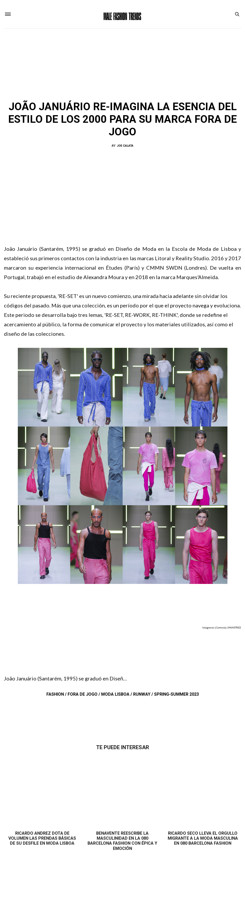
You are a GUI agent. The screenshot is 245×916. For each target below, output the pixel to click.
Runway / (143, 695)
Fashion (101, 92)
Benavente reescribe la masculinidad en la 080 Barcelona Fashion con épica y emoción (122, 842)
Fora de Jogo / (84, 695)
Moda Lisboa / (117, 695)
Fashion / (57, 695)
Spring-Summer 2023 (176, 695)
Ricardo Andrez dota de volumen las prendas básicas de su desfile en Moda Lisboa (42, 839)
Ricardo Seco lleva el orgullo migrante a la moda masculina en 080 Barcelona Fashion (203, 839)
